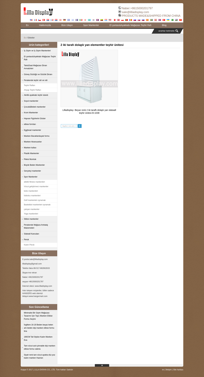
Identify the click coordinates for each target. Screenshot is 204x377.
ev (163, 370)
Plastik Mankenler (31, 153)
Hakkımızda (45, 25)
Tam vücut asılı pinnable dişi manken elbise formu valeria (39, 347)
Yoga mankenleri (31, 214)
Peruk (26, 239)
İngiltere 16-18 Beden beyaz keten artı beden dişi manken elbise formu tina (39, 328)
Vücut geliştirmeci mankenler (36, 186)
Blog (164, 25)
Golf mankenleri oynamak (35, 200)
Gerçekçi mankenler (32, 171)
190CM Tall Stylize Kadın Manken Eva (38, 338)
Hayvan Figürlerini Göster (35, 118)
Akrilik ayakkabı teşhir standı (36, 95)
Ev (27, 25)
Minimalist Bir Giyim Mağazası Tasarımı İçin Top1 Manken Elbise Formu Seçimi (38, 316)
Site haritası (178, 370)
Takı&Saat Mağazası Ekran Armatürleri (35, 67)
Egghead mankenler (32, 130)
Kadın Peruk (29, 245)
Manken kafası (30, 148)
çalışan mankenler (31, 209)
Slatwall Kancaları (31, 234)
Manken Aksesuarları (33, 142)
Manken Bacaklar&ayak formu (36, 136)
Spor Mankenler (91, 25)
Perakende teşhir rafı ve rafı (35, 80)
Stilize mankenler (31, 219)
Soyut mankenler (31, 101)
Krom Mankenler (31, 112)
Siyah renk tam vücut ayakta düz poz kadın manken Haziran (39, 356)
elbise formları (30, 124)
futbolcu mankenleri (32, 195)
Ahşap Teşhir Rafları (32, 90)
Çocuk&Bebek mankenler (34, 107)
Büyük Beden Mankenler (34, 165)
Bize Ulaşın (67, 25)
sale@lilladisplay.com (135, 12)
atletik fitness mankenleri (34, 182)
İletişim (168, 370)
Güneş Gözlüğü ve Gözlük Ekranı (38, 74)
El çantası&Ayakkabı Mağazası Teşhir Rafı (130, 25)
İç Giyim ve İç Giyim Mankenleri (37, 51)
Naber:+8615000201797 (137, 8)
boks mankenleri (31, 191)
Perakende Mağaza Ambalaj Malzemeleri (36, 226)
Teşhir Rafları (29, 85)
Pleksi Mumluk (30, 159)
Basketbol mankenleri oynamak (37, 205)
